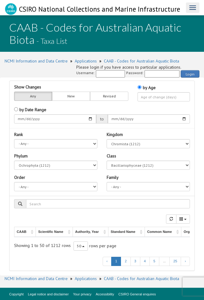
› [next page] (185, 261)
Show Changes (27, 87)
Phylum (21, 156)
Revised (109, 96)
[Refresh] (171, 219)
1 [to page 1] (116, 261)
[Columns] (183, 219)
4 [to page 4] (145, 261)
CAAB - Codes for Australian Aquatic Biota (141, 61)
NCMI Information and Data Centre (36, 61)
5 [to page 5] (154, 261)
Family (113, 177)
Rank (18, 134)
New (71, 96)
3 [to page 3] (135, 261)
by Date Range (30, 109)
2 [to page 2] (126, 261)
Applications (86, 61)
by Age (147, 87)
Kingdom (115, 134)
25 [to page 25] (175, 261)
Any (33, 96)
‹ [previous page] (107, 261)
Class (111, 156)
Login (190, 74)
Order (19, 177)
